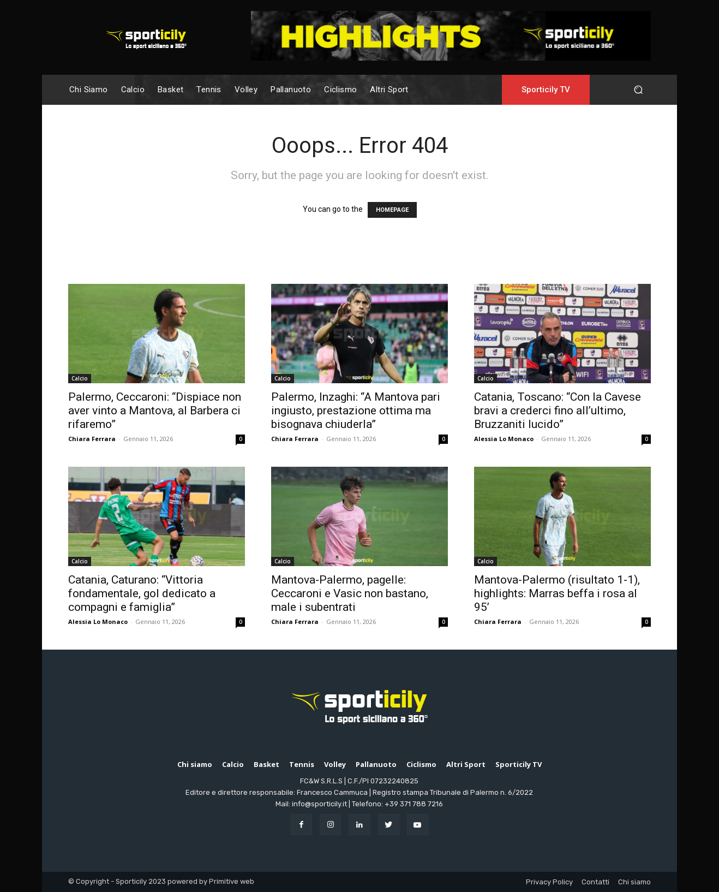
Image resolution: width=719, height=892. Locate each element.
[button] (638, 90)
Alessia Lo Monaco (504, 439)
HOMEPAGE (392, 209)
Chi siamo (634, 882)
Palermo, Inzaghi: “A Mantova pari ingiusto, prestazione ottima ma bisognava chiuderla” (355, 410)
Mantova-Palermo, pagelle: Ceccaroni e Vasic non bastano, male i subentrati (349, 593)
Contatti (595, 882)
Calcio (79, 378)
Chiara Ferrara (92, 439)
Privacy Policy (549, 882)
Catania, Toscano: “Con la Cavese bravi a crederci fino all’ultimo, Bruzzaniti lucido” (557, 410)
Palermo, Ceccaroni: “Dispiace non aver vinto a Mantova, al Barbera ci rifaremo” (154, 410)
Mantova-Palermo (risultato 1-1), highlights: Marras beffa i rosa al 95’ (557, 593)
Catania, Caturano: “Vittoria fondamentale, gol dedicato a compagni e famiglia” (141, 593)
